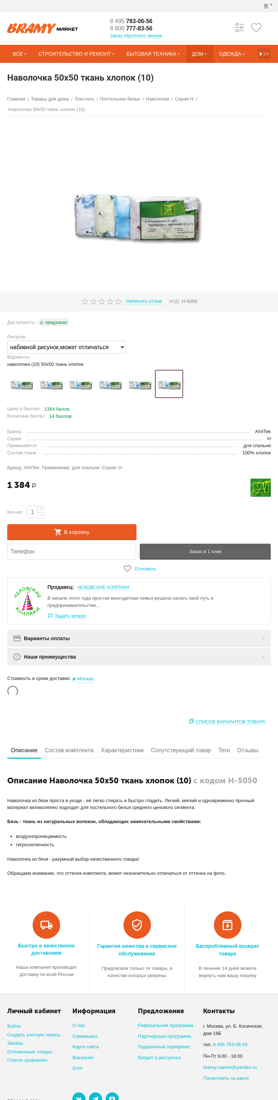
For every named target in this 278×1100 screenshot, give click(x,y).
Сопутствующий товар (181, 750)
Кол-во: (15, 512)
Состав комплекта (69, 750)
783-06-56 (131, 21)
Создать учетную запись (33, 1034)
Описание (24, 750)
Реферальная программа (165, 1025)
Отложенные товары (29, 1051)
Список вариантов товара (230, 721)
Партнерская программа (164, 1036)
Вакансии (82, 1057)
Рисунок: (16, 336)
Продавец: (60, 587)
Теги (224, 750)
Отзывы (247, 750)
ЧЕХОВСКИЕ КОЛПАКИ (103, 587)
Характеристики (122, 750)
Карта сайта (85, 1046)
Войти (13, 1026)
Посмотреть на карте (226, 1078)
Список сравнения (27, 1060)
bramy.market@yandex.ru (230, 1067)
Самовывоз (84, 1036)
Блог (77, 1068)
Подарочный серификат (164, 1046)
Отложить (139, 568)
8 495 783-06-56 (230, 1044)
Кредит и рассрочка (159, 1057)
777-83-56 (131, 28)
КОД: (174, 301)
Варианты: (18, 357)
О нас (78, 1025)
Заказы (15, 1043)
